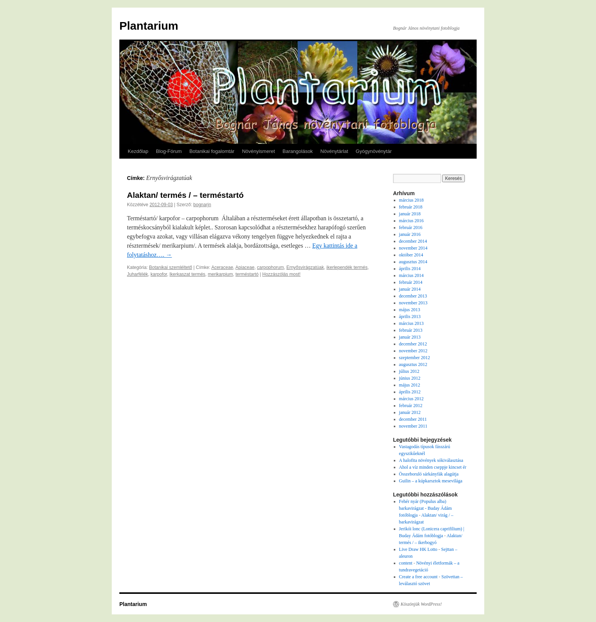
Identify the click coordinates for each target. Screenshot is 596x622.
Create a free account (418, 576)
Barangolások (297, 151)
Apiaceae (244, 267)
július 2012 (409, 371)
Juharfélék (137, 274)
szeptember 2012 (414, 357)
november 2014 (413, 248)
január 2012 (410, 412)
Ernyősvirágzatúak (305, 267)
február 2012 (411, 405)
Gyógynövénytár (374, 151)
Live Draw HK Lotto (418, 549)
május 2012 (409, 385)
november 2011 (413, 426)
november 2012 (413, 350)
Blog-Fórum (169, 151)
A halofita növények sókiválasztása (431, 460)
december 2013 (413, 296)
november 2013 (413, 302)
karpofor (159, 274)
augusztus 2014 (413, 261)
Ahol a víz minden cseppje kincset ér (432, 467)
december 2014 (413, 241)
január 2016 (410, 234)
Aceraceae (222, 267)
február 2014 (411, 282)
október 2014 (411, 255)
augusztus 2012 (413, 364)
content (405, 563)
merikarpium (220, 274)
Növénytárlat (334, 151)
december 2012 (413, 344)
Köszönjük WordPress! (421, 604)
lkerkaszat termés (187, 274)
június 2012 (409, 378)
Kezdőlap (138, 151)
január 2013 (410, 337)
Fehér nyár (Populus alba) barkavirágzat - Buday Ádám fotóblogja (425, 508)
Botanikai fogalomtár (212, 151)
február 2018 (411, 207)
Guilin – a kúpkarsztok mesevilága (431, 481)
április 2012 (410, 392)
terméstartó (246, 274)
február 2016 (411, 227)
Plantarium (148, 25)
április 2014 (410, 268)
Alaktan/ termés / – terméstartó (185, 195)
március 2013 (411, 323)
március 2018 (411, 200)
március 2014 (411, 275)
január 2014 (410, 289)
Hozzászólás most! (281, 274)
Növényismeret (258, 151)
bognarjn (202, 204)
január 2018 (410, 213)
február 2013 (411, 330)
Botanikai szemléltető (170, 267)
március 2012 (411, 398)
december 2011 (413, 419)
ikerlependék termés (347, 267)
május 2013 (409, 309)
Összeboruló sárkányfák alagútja (429, 474)
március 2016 (411, 220)
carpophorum (270, 267)
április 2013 (410, 316)
